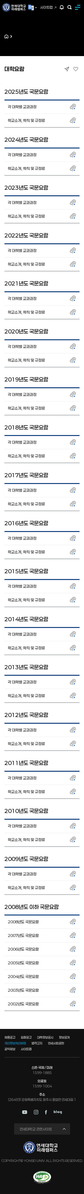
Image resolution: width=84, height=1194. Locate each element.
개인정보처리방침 (15, 1043)
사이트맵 (46, 7)
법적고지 (37, 1043)
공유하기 (67, 69)
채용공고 (9, 1037)
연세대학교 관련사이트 (36, 1129)
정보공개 (64, 1037)
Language (32, 7)
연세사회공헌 (56, 1043)
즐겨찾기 (76, 69)
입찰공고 (26, 1037)
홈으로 (6, 36)
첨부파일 (72, 106)
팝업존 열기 (62, 7)
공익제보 (9, 1049)
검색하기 (69, 7)
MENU (78, 7)
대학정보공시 (45, 1037)
